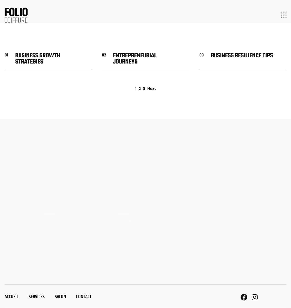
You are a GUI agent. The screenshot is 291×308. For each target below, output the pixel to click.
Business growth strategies (37, 59)
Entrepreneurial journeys (135, 59)
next (151, 88)
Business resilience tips (242, 56)
